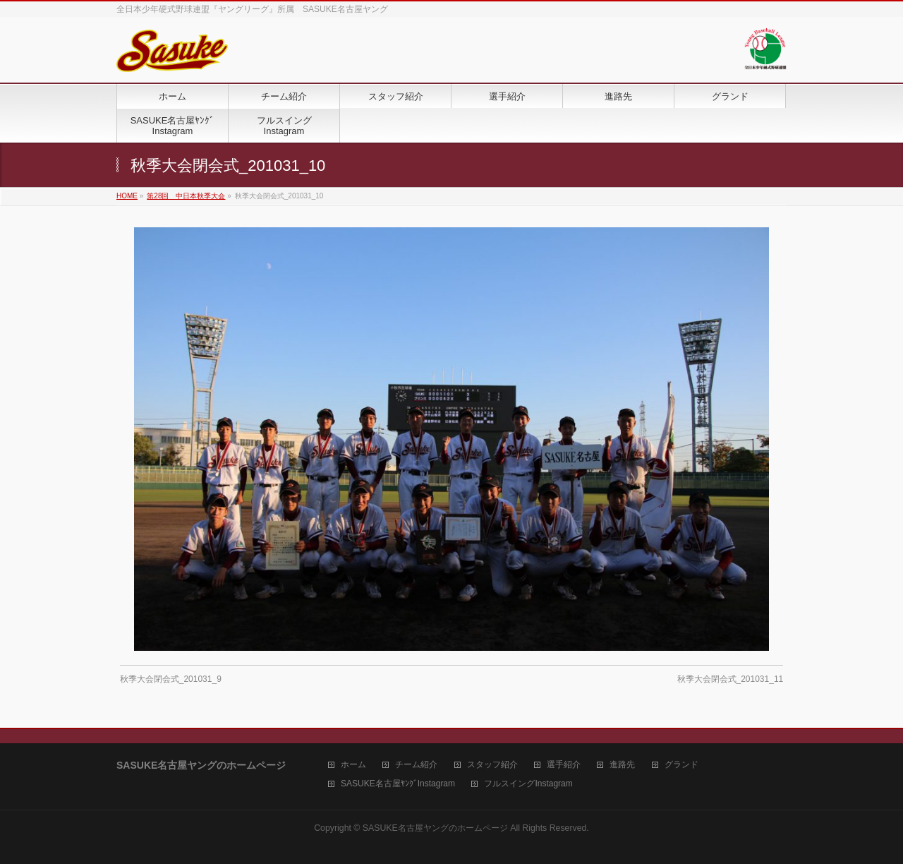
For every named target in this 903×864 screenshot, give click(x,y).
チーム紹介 (416, 764)
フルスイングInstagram (528, 783)
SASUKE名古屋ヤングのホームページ (435, 828)
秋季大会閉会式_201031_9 (171, 679)
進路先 (622, 764)
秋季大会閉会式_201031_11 (730, 679)
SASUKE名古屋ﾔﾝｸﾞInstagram (398, 783)
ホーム (353, 764)
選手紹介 (564, 764)
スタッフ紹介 (492, 764)
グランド (681, 764)
